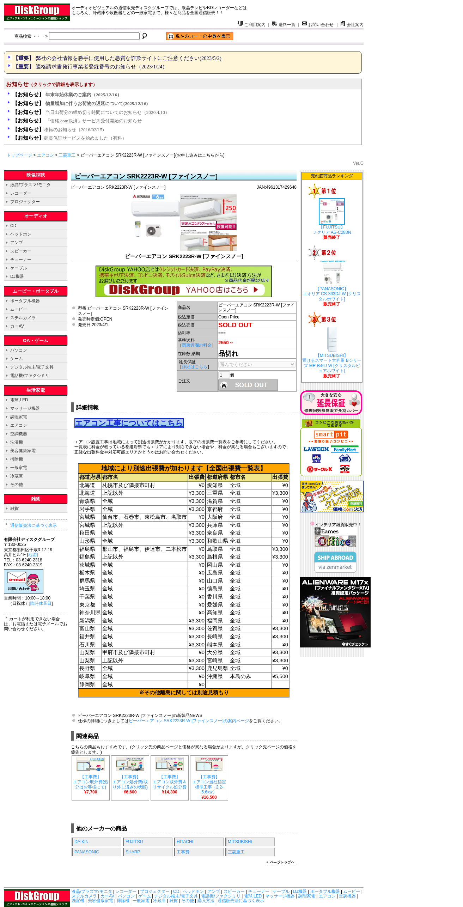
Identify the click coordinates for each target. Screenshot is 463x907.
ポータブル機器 (25, 300)
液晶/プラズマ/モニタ (30, 184)
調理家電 (18, 416)
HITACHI (185, 841)
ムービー (18, 309)
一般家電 (18, 467)
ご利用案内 (252, 24)
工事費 (183, 852)
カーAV (17, 326)
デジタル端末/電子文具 (32, 367)
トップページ (19, 155)
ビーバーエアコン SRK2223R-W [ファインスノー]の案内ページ (189, 720)
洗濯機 (16, 442)
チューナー (20, 259)
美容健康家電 (23, 450)
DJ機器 (17, 276)
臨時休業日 (40, 603)
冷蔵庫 (16, 476)
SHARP (133, 852)
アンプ (16, 242)
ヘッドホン (20, 234)
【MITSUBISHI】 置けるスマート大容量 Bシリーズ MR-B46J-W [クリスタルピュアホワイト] (331, 350)
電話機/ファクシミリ (29, 375)
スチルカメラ (23, 317)
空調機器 (18, 433)
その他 (16, 484)
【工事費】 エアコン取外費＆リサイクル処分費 (170, 783)
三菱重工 (67, 155)
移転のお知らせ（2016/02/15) (58, 129)
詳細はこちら (194, 366)
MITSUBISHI (240, 841)
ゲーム (16, 358)
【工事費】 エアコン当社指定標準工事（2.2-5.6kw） (209, 785)
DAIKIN (81, 841)
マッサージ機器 (25, 408)
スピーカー (20, 251)
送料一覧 (284, 24)
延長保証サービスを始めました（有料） (69, 138)
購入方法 (205, 900)
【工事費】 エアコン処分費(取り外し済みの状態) (130, 783)
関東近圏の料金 (197, 345)
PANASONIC (86, 852)
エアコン (45, 155)
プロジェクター (25, 201)
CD (13, 225)
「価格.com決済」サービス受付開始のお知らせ (77, 120)
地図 (32, 554)
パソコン (18, 350)
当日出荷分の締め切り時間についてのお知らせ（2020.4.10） (91, 112)
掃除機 (16, 459)
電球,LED (19, 399)
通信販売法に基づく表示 (33, 525)
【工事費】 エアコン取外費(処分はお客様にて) (90, 783)
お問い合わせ (318, 24)
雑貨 (14, 508)
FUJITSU (134, 841)
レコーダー (20, 193)
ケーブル (18, 268)
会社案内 (352, 24)
